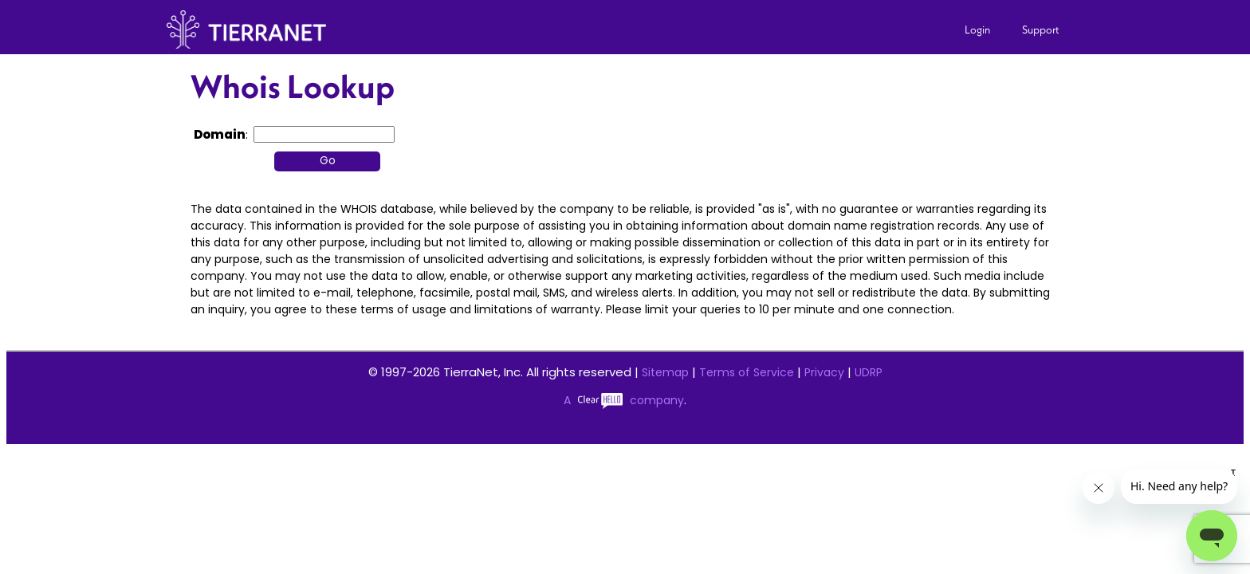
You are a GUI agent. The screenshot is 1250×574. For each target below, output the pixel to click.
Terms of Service (746, 372)
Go (328, 160)
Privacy (824, 372)
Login (977, 29)
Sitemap (665, 372)
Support (1040, 29)
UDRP (868, 372)
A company (624, 400)
